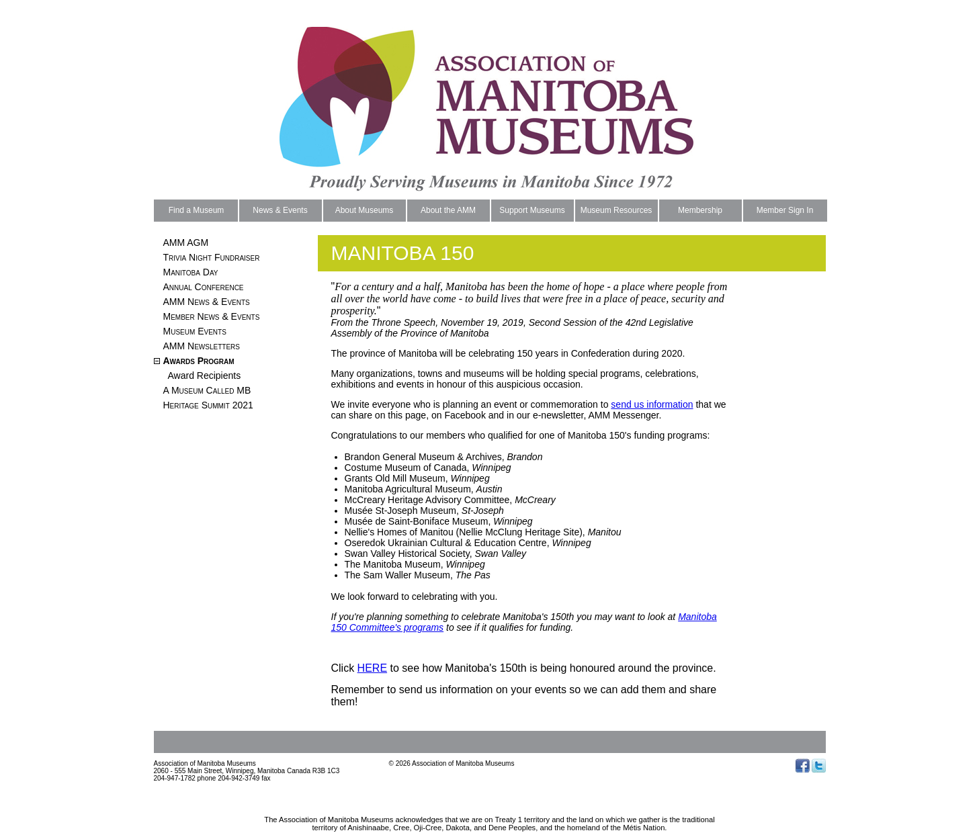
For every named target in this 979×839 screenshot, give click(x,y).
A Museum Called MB (207, 390)
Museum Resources (616, 210)
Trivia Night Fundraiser (211, 257)
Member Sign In (785, 210)
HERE (372, 668)
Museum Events (194, 331)
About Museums (364, 210)
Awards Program (199, 360)
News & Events (280, 210)
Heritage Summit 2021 (208, 405)
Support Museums (531, 210)
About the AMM (448, 210)
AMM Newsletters (201, 346)
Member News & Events (211, 316)
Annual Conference (203, 286)
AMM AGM (186, 242)
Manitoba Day (190, 272)
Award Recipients (204, 375)
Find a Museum (196, 210)
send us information (652, 404)
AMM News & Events (206, 301)
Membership (700, 210)
